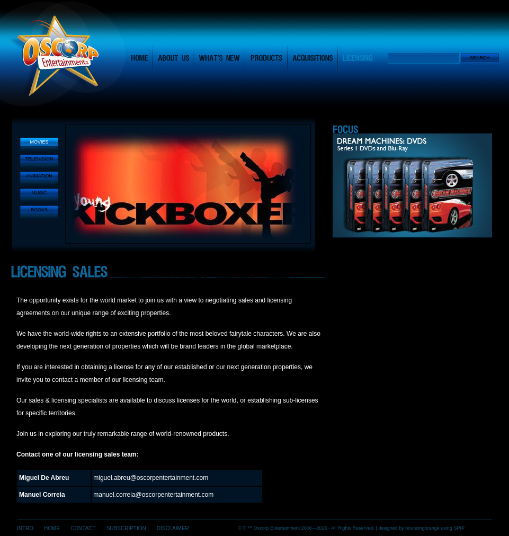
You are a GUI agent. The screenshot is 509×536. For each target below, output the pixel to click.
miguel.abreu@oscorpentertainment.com (150, 477)
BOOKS (39, 209)
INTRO (25, 528)
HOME (52, 528)
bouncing (422, 528)
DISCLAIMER (173, 528)
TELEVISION (39, 159)
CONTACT (83, 528)
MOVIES (39, 142)
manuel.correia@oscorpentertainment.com (153, 494)
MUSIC (39, 192)
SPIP (459, 528)
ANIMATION (39, 175)
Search (480, 57)
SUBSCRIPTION (126, 528)
